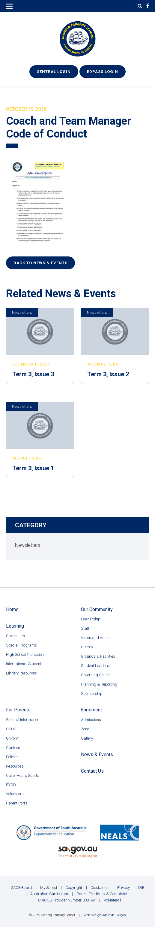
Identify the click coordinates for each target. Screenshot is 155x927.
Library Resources (21, 673)
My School (48, 887)
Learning (15, 626)
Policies (12, 757)
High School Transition (25, 654)
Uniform (12, 738)
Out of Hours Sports (22, 775)
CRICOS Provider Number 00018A (66, 900)
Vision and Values (96, 637)
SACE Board (21, 887)
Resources (14, 766)
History (87, 647)
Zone (85, 729)
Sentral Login (54, 71)
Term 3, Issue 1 (33, 468)
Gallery (87, 738)
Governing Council (96, 675)
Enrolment (91, 710)
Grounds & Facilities (98, 656)
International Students (24, 664)
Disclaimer (100, 887)
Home (12, 609)
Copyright (73, 887)
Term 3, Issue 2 (108, 374)
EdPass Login (102, 71)
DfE (141, 887)
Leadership (90, 619)
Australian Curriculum (49, 894)
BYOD (11, 785)
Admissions (91, 719)
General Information (22, 719)
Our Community (97, 609)
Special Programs (21, 645)
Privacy (123, 887)
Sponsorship (92, 693)
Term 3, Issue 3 (33, 374)
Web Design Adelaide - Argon (105, 915)
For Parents (18, 710)
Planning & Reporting (99, 684)
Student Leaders (95, 665)
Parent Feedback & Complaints (103, 894)
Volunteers (15, 794)
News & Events (97, 754)
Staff (85, 628)
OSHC (11, 729)
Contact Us (92, 771)
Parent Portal (17, 803)
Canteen (13, 747)
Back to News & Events (40, 263)
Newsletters (22, 312)
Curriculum (15, 636)
